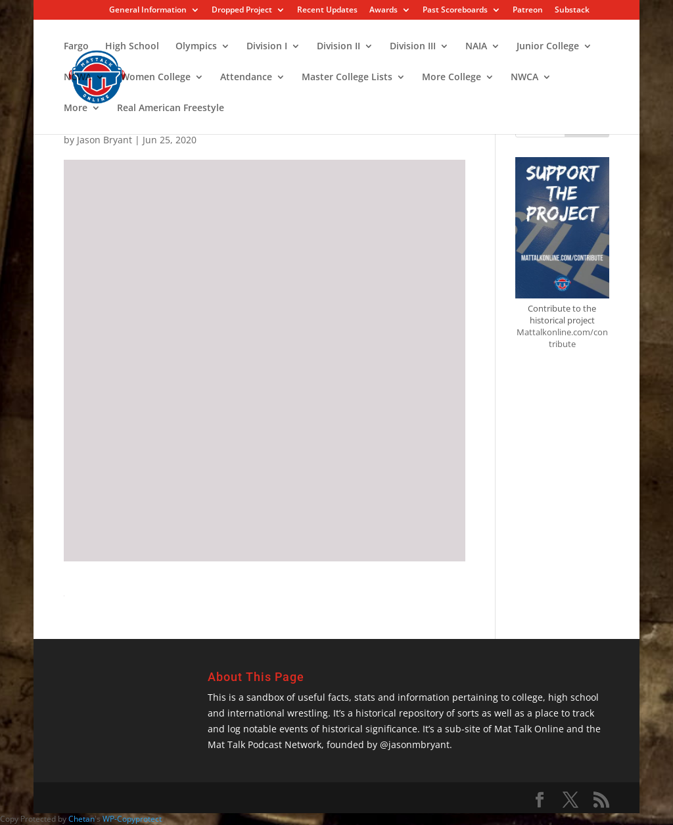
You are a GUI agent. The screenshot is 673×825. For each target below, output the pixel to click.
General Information (148, 10)
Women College (156, 77)
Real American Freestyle (170, 108)
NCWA (77, 77)
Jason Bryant (104, 139)
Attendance (246, 77)
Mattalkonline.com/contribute (562, 338)
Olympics (196, 46)
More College (451, 77)
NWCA (524, 77)
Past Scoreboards (455, 10)
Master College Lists (347, 77)
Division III (413, 46)
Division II (338, 46)
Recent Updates (327, 10)
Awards (383, 10)
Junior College (548, 46)
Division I (266, 46)
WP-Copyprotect (132, 818)
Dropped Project (242, 10)
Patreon (528, 10)
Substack (572, 10)
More (75, 108)
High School (132, 46)
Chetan (81, 818)
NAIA (476, 46)
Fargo (76, 46)
